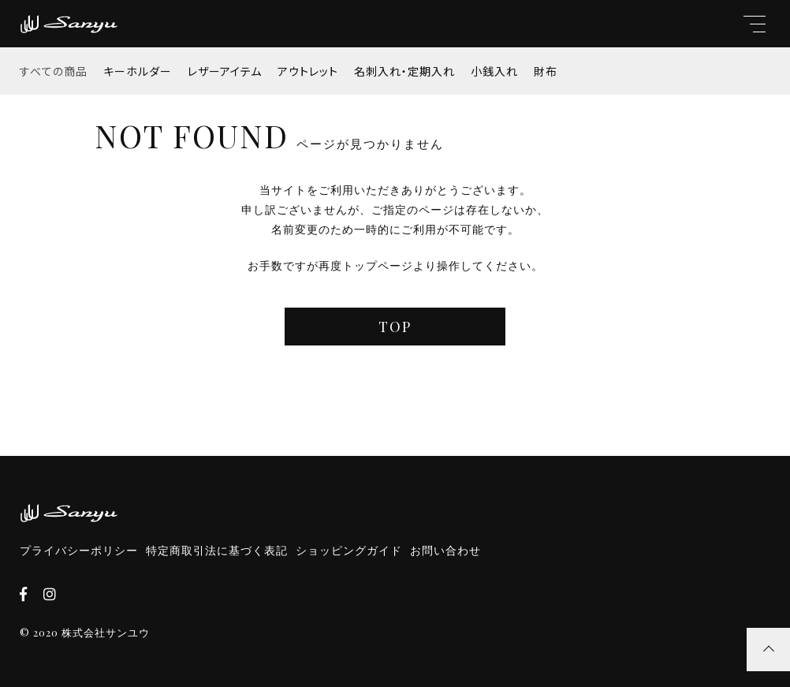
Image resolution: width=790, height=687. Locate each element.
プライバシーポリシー (79, 550)
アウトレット (308, 71)
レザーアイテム (225, 71)
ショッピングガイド (349, 550)
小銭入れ (494, 71)
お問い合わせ (445, 550)
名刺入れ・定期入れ (404, 71)
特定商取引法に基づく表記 (217, 550)
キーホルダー (137, 71)
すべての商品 (54, 71)
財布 (545, 71)
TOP (395, 326)
